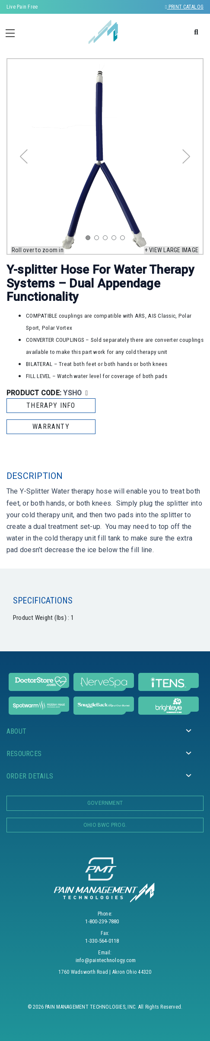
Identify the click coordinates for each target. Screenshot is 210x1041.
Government (105, 803)
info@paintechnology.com (106, 960)
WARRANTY (51, 426)
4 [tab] (115, 239)
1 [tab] (90, 239)
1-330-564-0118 (102, 941)
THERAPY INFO (50, 405)
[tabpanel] (105, 156)
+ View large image (171, 250)
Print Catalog (184, 7)
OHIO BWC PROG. (105, 825)
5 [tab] (124, 239)
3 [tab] (107, 239)
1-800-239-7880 (102, 921)
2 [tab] (98, 239)
